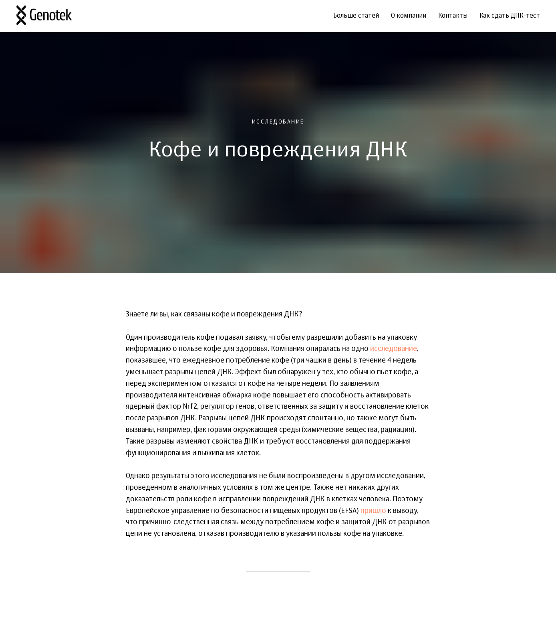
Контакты (452, 16)
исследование (393, 349)
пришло (373, 511)
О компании (408, 16)
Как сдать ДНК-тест (509, 16)
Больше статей (356, 16)
